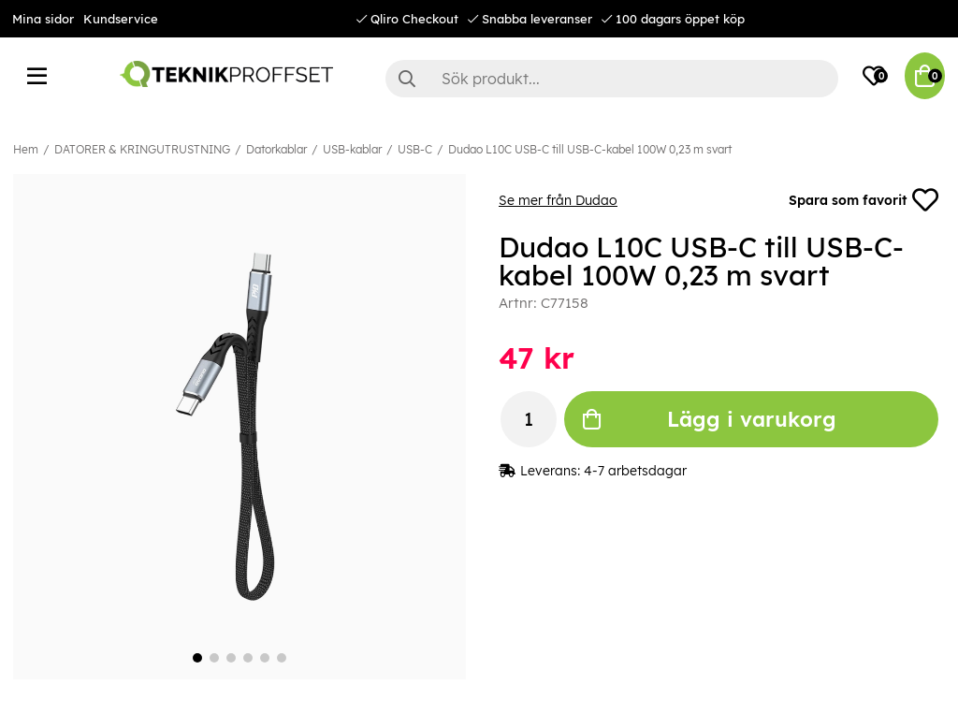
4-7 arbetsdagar (635, 470)
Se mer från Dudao (558, 200)
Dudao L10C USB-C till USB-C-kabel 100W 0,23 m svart (590, 149)
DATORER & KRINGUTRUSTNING (142, 149)
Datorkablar (276, 149)
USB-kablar (352, 149)
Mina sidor (43, 18)
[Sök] (611, 78)
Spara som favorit (863, 200)
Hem (25, 149)
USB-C (415, 149)
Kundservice (120, 18)
